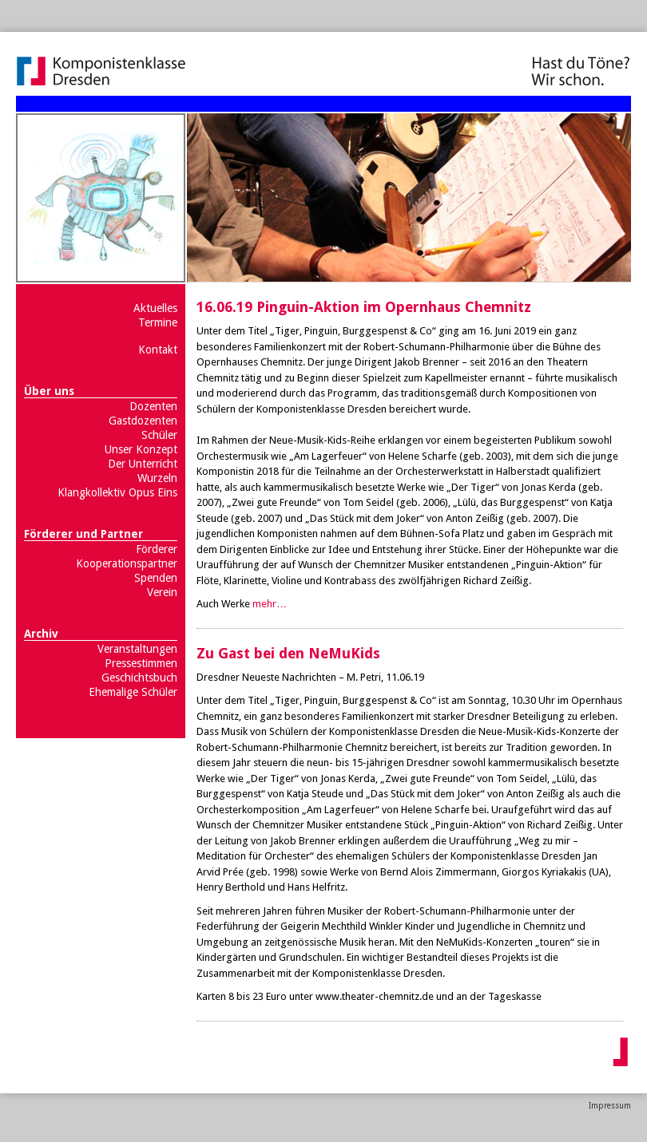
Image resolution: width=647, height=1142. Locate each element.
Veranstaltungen (137, 648)
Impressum (610, 1105)
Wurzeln (157, 478)
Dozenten (153, 406)
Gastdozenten (143, 420)
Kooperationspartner (126, 563)
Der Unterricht (142, 463)
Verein (162, 592)
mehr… (269, 604)
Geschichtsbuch (139, 677)
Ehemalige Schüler (133, 692)
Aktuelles (155, 308)
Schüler (159, 435)
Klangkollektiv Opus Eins (117, 492)
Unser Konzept (141, 449)
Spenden (155, 577)
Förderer (156, 549)
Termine (157, 322)
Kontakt (157, 349)
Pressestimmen (141, 663)
